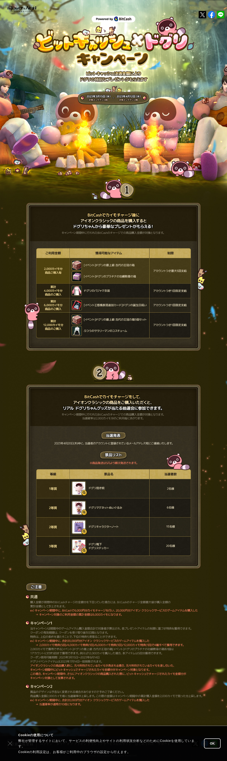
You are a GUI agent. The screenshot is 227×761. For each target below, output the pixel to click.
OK (212, 743)
